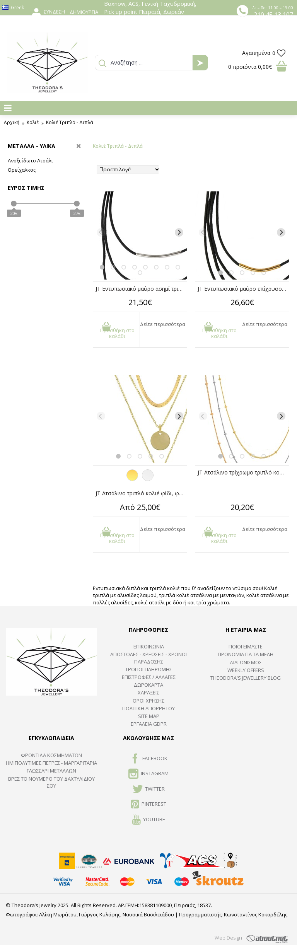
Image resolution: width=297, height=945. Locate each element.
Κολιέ (33, 122)
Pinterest (148, 805)
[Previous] (101, 232)
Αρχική (11, 122)
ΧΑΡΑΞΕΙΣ (148, 692)
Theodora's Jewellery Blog (245, 677)
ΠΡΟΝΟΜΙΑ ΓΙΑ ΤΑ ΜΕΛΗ (245, 654)
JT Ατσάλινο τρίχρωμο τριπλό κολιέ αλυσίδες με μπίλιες (243, 472)
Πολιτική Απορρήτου (148, 708)
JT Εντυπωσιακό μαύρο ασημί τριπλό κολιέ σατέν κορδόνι (141, 288)
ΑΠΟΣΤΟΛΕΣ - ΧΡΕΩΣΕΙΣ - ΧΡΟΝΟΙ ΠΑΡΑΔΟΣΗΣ (148, 658)
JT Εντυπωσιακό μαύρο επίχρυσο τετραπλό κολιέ (243, 288)
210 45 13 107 (273, 14)
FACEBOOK (148, 759)
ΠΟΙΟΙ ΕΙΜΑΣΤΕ (246, 646)
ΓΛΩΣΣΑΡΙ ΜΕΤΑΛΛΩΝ (51, 770)
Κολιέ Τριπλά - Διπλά (69, 122)
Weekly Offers (245, 670)
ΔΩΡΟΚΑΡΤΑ (148, 684)
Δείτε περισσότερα (162, 324)
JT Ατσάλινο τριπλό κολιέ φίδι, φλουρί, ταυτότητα (141, 493)
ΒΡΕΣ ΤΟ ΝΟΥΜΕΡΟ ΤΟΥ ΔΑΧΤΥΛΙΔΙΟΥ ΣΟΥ (51, 782)
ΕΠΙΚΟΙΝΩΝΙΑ (148, 646)
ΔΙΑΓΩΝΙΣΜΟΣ (246, 662)
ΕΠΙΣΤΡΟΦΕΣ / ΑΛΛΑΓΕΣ (149, 677)
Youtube (148, 820)
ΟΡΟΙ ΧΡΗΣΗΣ (148, 700)
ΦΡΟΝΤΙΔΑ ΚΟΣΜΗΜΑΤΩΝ (51, 755)
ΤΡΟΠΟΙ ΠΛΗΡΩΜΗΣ (148, 669)
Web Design (228, 937)
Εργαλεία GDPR (149, 723)
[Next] (179, 232)
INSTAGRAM (148, 774)
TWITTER (149, 790)
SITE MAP (148, 716)
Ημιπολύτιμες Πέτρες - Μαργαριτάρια (51, 762)
